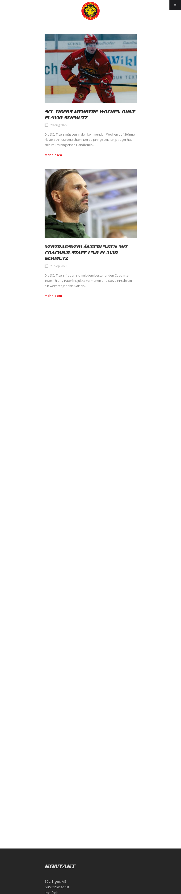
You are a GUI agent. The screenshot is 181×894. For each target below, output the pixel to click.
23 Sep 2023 (58, 266)
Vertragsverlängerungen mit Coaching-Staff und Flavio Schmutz (86, 252)
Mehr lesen (53, 155)
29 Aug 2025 (58, 125)
